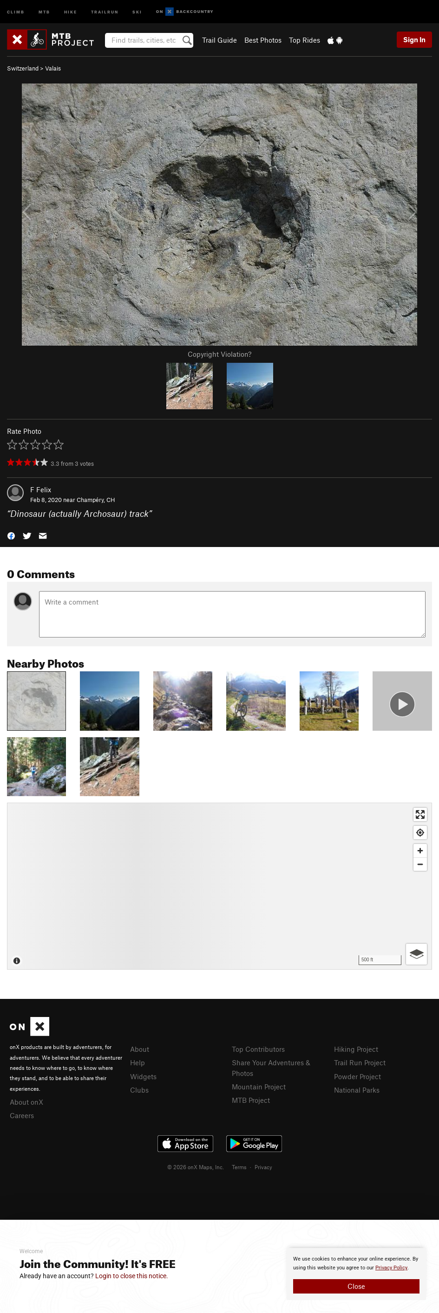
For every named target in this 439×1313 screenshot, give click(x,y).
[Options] (416, 954)
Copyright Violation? (219, 354)
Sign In (414, 39)
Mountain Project (259, 1086)
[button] (11, 535)
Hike (70, 11)
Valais (53, 68)
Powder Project (357, 1076)
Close (356, 1286)
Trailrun (104, 11)
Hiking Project (356, 1049)
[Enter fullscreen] (420, 814)
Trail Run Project (360, 1062)
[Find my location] (420, 832)
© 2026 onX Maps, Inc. (195, 1167)
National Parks (357, 1090)
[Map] (219, 886)
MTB (44, 11)
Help (137, 1062)
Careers (22, 1115)
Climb (16, 11)
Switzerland (23, 68)
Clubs (139, 1090)
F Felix (40, 489)
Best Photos (263, 40)
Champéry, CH (96, 499)
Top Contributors (258, 1049)
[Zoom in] (420, 850)
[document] (356, 1274)
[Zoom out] (420, 864)
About (139, 1049)
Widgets (143, 1076)
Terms (239, 1167)
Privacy (263, 1167)
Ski (137, 11)
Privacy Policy (391, 1268)
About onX (26, 1102)
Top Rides (304, 40)
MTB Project (251, 1100)
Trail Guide (219, 40)
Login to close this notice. (131, 1276)
